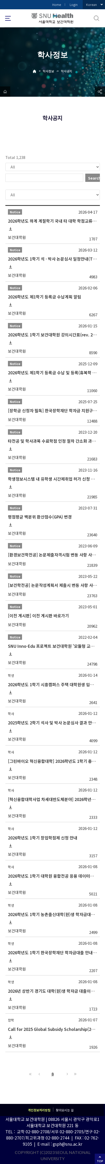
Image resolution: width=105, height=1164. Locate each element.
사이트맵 (8, 18)
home (5, 91)
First (30, 1074)
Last (74, 1074)
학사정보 (48, 71)
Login (74, 4)
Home (56, 4)
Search (94, 178)
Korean (91, 4)
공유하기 (100, 91)
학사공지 (66, 71)
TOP (100, 1161)
